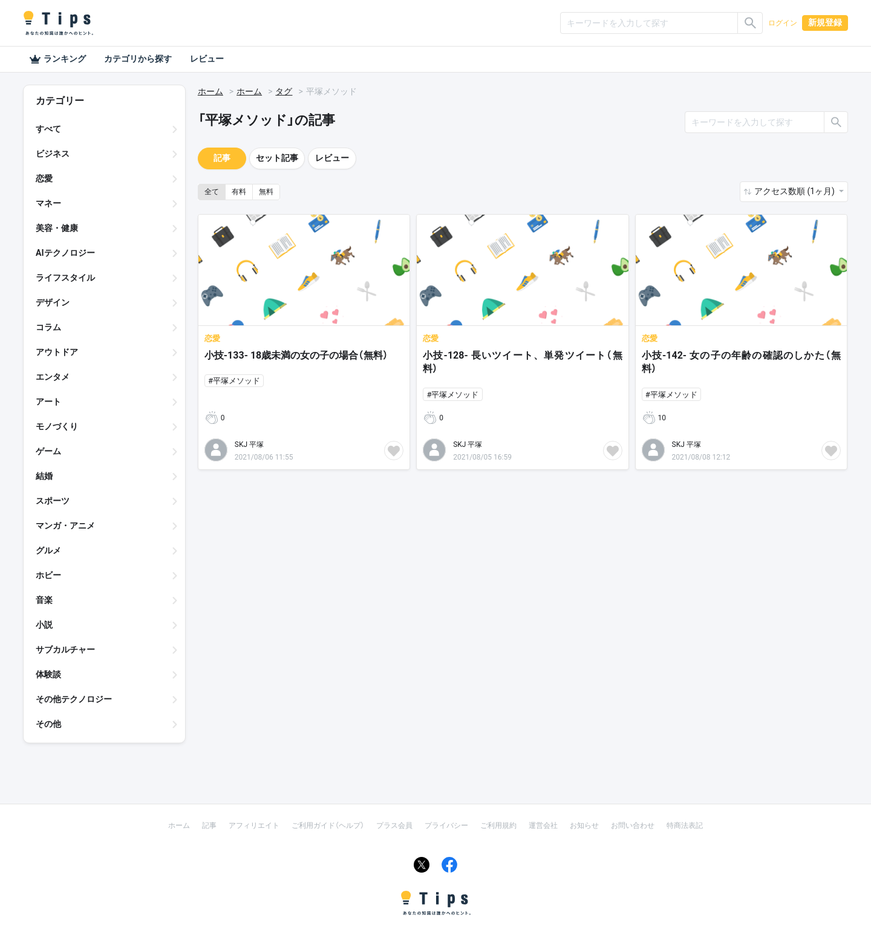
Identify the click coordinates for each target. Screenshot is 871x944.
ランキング (57, 59)
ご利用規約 (498, 825)
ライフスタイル (65, 277)
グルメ (48, 550)
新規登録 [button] (825, 22)
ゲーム (48, 451)
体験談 (48, 674)
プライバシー (446, 825)
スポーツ (53, 501)
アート (48, 401)
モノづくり (57, 426)
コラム (48, 327)
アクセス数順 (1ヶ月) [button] (795, 191)
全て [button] (211, 191)
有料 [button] (239, 191)
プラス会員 (394, 825)
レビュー (207, 58)
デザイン (53, 302)
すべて (48, 129)
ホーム (210, 91)
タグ (283, 91)
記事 (222, 158)
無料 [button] (266, 191)
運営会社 (543, 825)
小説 (44, 625)
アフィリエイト (254, 825)
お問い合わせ (632, 825)
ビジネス (53, 153)
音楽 (44, 600)
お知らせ (584, 825)
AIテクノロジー (65, 253)
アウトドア (57, 352)
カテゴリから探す (138, 58)
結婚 (44, 476)
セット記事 (277, 158)
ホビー (48, 575)
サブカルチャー (65, 649)
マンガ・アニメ (65, 525)
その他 (48, 724)
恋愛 (44, 178)
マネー (48, 203)
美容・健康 (57, 228)
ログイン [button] (782, 23)
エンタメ (53, 377)
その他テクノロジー (74, 699)
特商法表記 (685, 825)
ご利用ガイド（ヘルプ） (328, 825)
